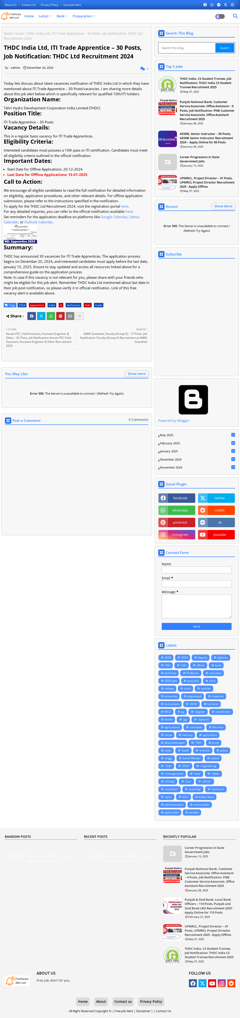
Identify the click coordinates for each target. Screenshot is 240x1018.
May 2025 (197, 435)
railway (169, 688)
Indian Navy (206, 797)
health (169, 719)
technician (73, 305)
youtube (219, 534)
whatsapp (180, 510)
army (215, 743)
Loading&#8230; (196, 317)
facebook (180, 498)
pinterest (180, 522)
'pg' (185, 719)
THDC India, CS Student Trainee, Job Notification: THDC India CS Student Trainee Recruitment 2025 (205, 82)
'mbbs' (215, 774)
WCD (168, 712)
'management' (174, 774)
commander (202, 805)
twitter (220, 498)
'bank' (185, 750)
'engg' (168, 758)
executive (215, 673)
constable (196, 727)
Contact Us (163, 1011)
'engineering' (208, 766)
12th (183, 665)
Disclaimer (143, 1011)
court (187, 688)
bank (218, 665)
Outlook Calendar (38, 222)
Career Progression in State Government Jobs (199, 159)
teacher (206, 688)
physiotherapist (175, 743)
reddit (220, 510)
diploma (222, 658)
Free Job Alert (124, 1011)
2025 (168, 658)
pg (182, 712)
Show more (137, 373)
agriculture (210, 735)
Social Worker (192, 758)
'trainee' (204, 750)
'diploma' (204, 719)
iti (61, 305)
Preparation (82, 16)
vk (219, 522)
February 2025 (197, 443)
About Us (11, 5)
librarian (217, 727)
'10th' (198, 743)
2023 (185, 797)
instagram (180, 534)
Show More (223, 206)
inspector (218, 696)
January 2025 (197, 451)
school (215, 758)
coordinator (223, 712)
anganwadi (194, 696)
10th (167, 665)
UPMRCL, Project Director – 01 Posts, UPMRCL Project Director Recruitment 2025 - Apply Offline (207, 182)
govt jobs (193, 681)
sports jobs (172, 812)
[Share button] (79, 316)
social (168, 735)
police (224, 750)
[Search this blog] (187, 48)
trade (19, 33)
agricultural (172, 727)
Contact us (29, 5)
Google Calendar (114, 216)
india (52, 305)
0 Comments (138, 419)
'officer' (207, 781)
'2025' (186, 766)
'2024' (193, 704)
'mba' (197, 774)
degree (202, 658)
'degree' (200, 712)
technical (170, 673)
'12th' (168, 766)
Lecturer (212, 704)
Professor (192, 673)
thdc (87, 305)
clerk (212, 681)
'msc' (188, 781)
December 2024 (197, 459)
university (171, 696)
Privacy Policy (50, 5)
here (124, 206)
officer (200, 665)
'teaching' (194, 789)
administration (174, 805)
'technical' (217, 789)
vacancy (187, 735)
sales (168, 750)
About (101, 1001)
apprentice (37, 305)
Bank (61, 16)
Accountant (172, 704)
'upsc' (168, 797)
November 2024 (197, 467)
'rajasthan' (171, 789)
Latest (44, 16)
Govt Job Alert (72, 5)
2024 (22, 305)
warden (194, 812)
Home (29, 16)
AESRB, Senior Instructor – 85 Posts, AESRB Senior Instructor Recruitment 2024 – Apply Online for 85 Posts (206, 138)
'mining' (170, 781)
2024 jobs (171, 681)
